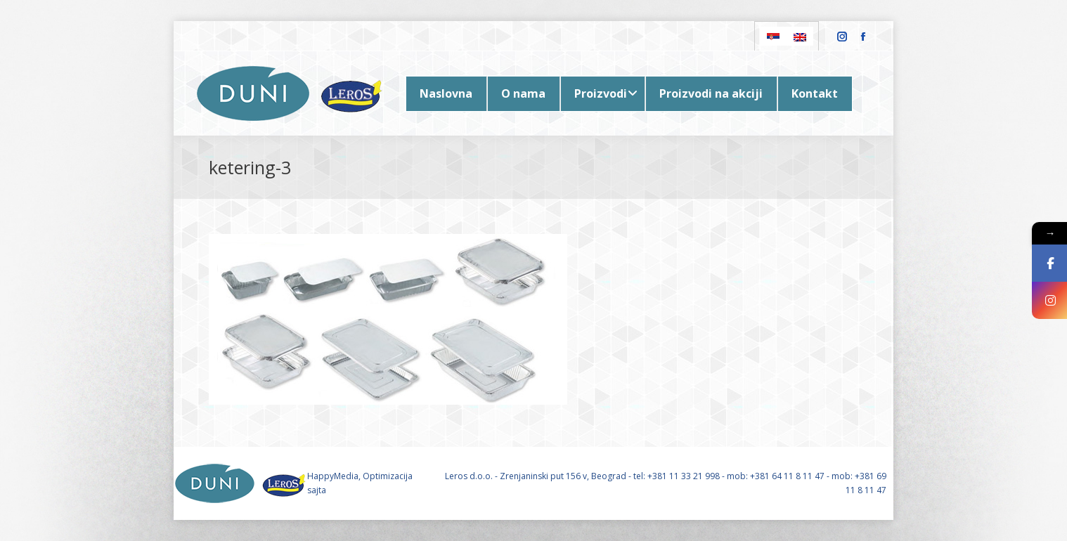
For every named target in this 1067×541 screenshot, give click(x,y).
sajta (316, 490)
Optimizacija (388, 476)
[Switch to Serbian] (773, 36)
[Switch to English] (800, 36)
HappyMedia (332, 476)
